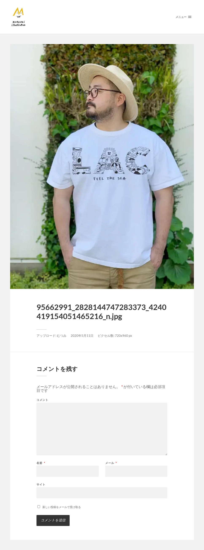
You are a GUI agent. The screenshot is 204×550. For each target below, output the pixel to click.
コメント (42, 400)
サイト (40, 484)
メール (111, 463)
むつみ (61, 335)
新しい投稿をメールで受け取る (61, 507)
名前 (40, 463)
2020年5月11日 (82, 335)
